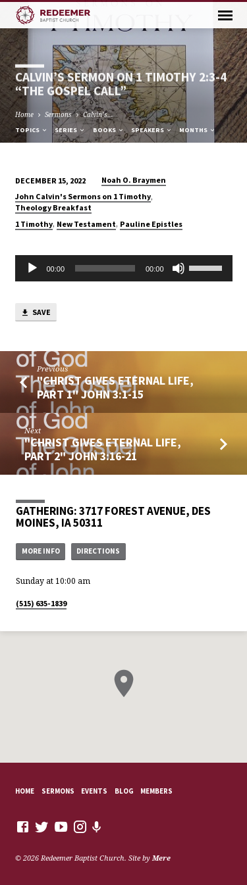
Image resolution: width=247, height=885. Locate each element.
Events (94, 791)
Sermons (58, 114)
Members (156, 791)
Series (70, 130)
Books (108, 130)
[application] (124, 268)
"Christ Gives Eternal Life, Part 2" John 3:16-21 (102, 449)
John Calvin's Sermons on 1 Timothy (83, 196)
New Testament (86, 224)
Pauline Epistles (151, 224)
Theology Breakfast (53, 207)
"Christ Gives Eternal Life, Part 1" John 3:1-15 (115, 387)
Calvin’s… (98, 114)
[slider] (105, 268)
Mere (161, 858)
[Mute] (178, 268)
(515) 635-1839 (41, 603)
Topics (31, 130)
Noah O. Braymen (133, 180)
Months (197, 130)
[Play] (32, 268)
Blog (124, 791)
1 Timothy (34, 224)
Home (24, 114)
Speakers (152, 130)
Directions (98, 551)
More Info (41, 551)
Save (35, 312)
